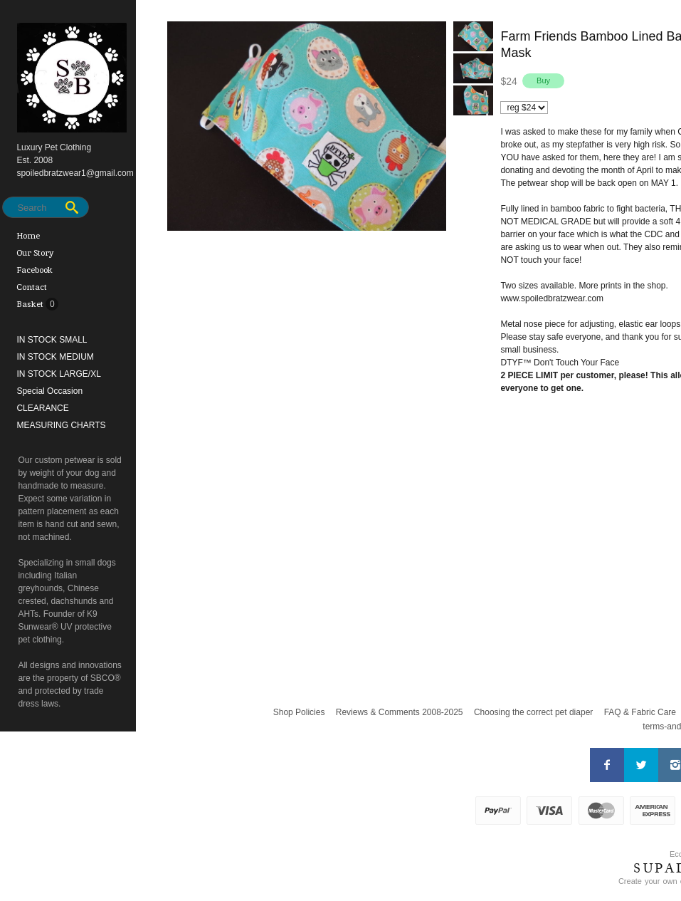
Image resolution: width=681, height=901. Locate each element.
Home (28, 235)
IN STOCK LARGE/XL (58, 374)
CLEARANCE (42, 408)
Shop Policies (299, 712)
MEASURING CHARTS (60, 425)
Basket (31, 304)
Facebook (34, 270)
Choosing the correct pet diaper (533, 712)
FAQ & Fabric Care (640, 712)
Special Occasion (49, 391)
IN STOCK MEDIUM (54, 357)
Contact (31, 287)
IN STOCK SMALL (51, 340)
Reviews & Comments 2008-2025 (399, 712)
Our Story (35, 253)
